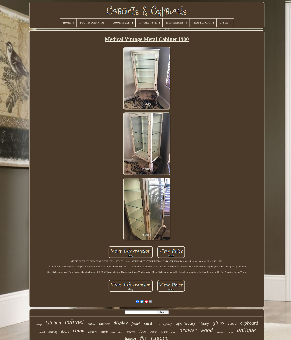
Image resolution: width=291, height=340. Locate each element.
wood (206, 330)
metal (91, 324)
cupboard (249, 323)
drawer (188, 330)
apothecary (186, 323)
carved (41, 332)
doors (65, 331)
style (231, 332)
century (92, 331)
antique (246, 329)
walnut (153, 331)
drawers (131, 332)
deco (142, 332)
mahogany (164, 323)
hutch (104, 331)
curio (232, 323)
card (148, 323)
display (121, 323)
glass (218, 322)
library (204, 324)
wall (113, 332)
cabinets (104, 324)
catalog (52, 331)
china (78, 330)
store (120, 332)
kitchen (53, 323)
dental (164, 332)
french (135, 324)
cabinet (74, 322)
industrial (221, 332)
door (173, 332)
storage (39, 325)
